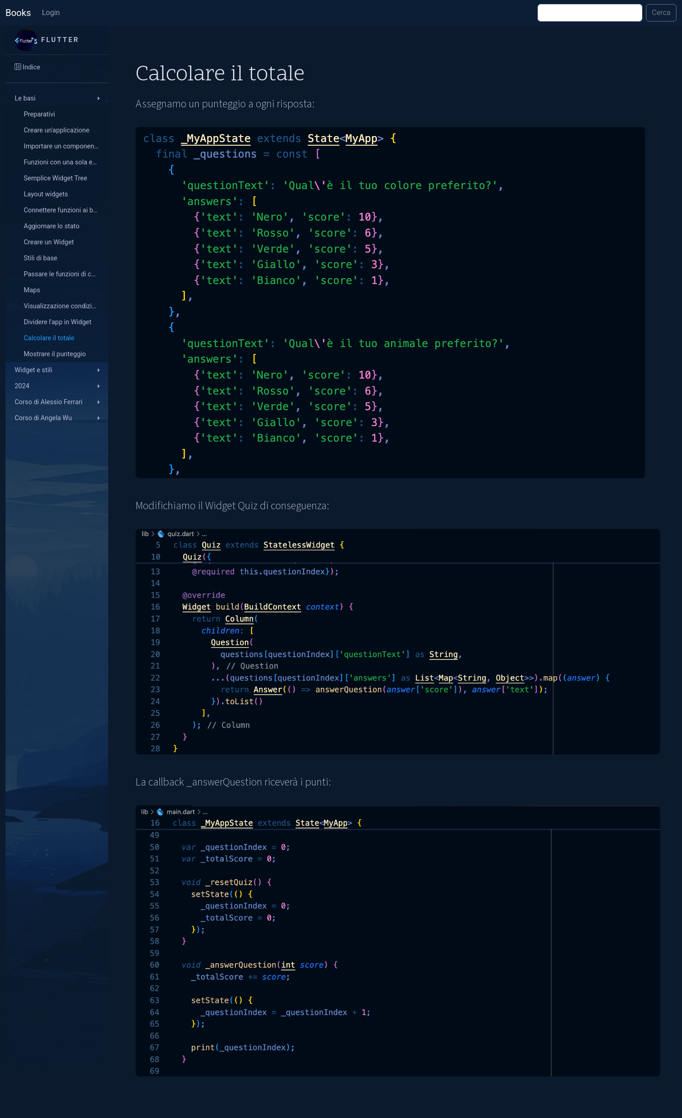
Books (18, 12)
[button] (56, 98)
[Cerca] (590, 12)
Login (51, 12)
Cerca (661, 12)
